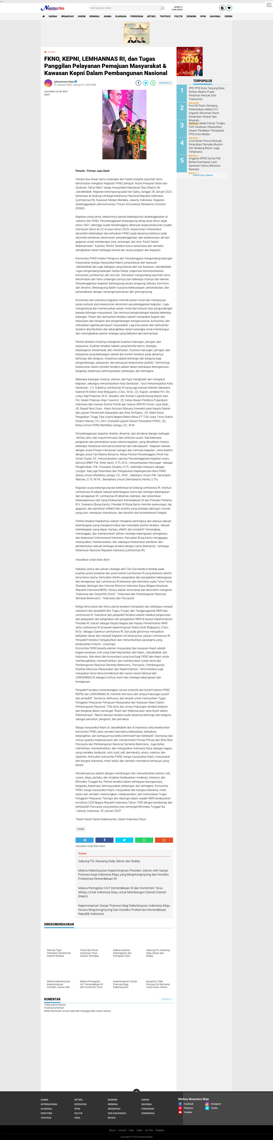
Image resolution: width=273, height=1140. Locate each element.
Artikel (151, 16)
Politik (178, 16)
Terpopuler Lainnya (203, 175)
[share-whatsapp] (153, 83)
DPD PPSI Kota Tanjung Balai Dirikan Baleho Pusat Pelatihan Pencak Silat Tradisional (207, 94)
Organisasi (67, 16)
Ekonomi (191, 16)
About (112, 1130)
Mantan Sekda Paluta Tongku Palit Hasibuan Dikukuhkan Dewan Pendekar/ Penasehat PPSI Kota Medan (207, 129)
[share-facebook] (138, 83)
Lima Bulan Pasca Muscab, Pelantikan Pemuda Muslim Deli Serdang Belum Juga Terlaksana (206, 146)
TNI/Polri (165, 16)
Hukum (81, 16)
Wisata (112, 1117)
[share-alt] (85, 840)
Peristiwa (46, 1113)
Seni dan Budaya (117, 1113)
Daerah (53, 16)
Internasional (49, 1104)
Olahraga (120, 16)
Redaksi (160, 1130)
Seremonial (231, 16)
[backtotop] (136, 1092)
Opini (203, 16)
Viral (77, 1117)
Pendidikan (136, 16)
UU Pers (149, 1130)
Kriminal (94, 16)
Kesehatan (80, 1104)
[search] (127, 8)
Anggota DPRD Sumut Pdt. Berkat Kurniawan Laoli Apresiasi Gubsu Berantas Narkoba (205, 164)
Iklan (131, 1130)
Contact (122, 1130)
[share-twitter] (146, 83)
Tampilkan (166, 999)
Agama (107, 16)
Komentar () (165, 82)
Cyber (139, 1130)
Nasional (215, 16)
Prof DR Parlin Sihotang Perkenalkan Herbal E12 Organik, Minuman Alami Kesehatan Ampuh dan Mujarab (204, 113)
